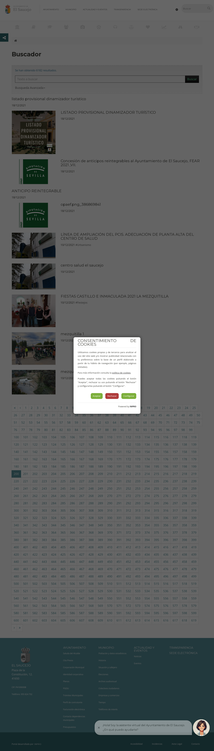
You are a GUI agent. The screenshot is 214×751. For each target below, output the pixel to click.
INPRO (133, 406)
